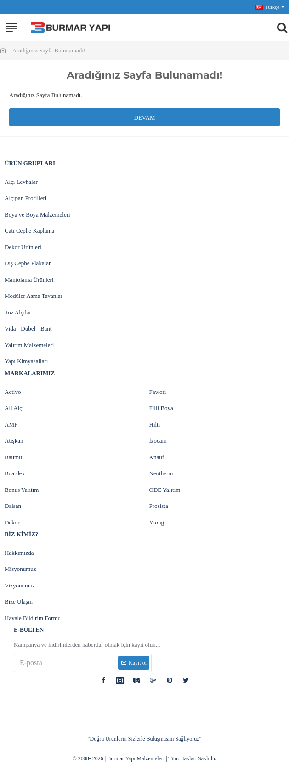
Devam (144, 117)
